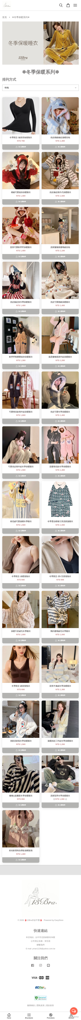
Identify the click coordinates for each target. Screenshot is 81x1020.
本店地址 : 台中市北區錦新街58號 (40, 937)
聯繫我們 (40, 945)
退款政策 (50, 1005)
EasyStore (58, 920)
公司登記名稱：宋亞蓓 (40, 941)
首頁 (4, 17)
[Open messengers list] (74, 1011)
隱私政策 (40, 1005)
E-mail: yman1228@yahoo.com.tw (40, 948)
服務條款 (31, 1005)
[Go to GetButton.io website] (74, 1017)
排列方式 (9, 79)
